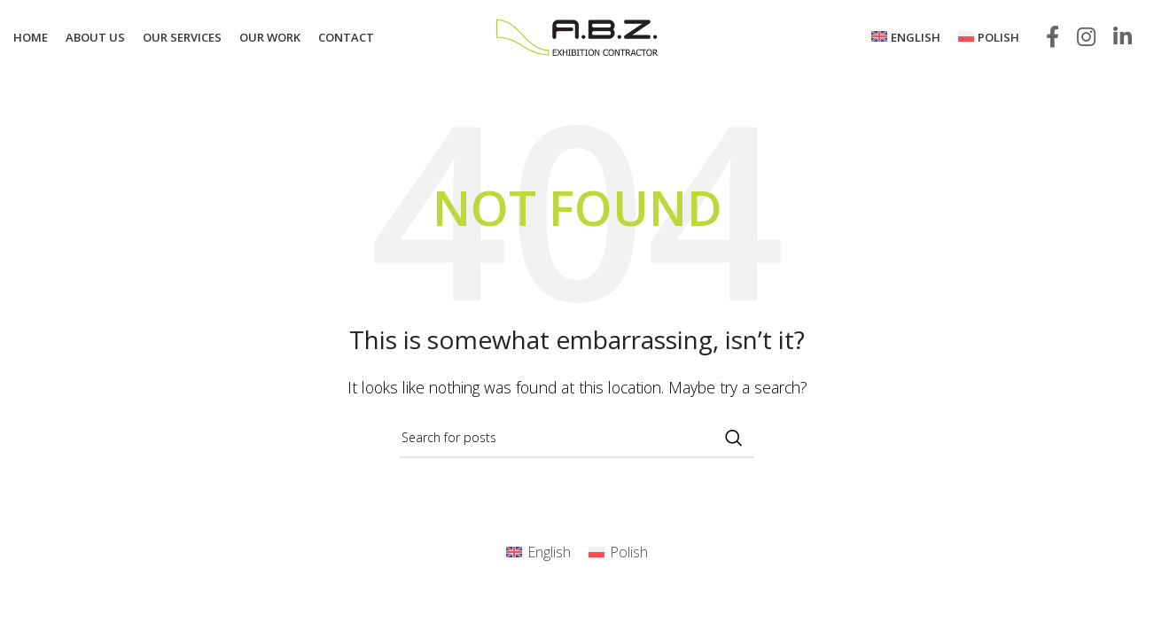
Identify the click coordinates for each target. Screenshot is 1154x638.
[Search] (577, 437)
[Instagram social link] (1086, 38)
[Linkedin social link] (1122, 38)
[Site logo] (577, 36)
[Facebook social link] (1052, 38)
